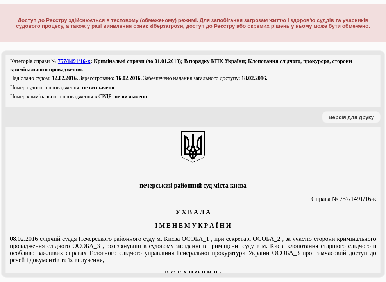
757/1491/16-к (74, 61)
